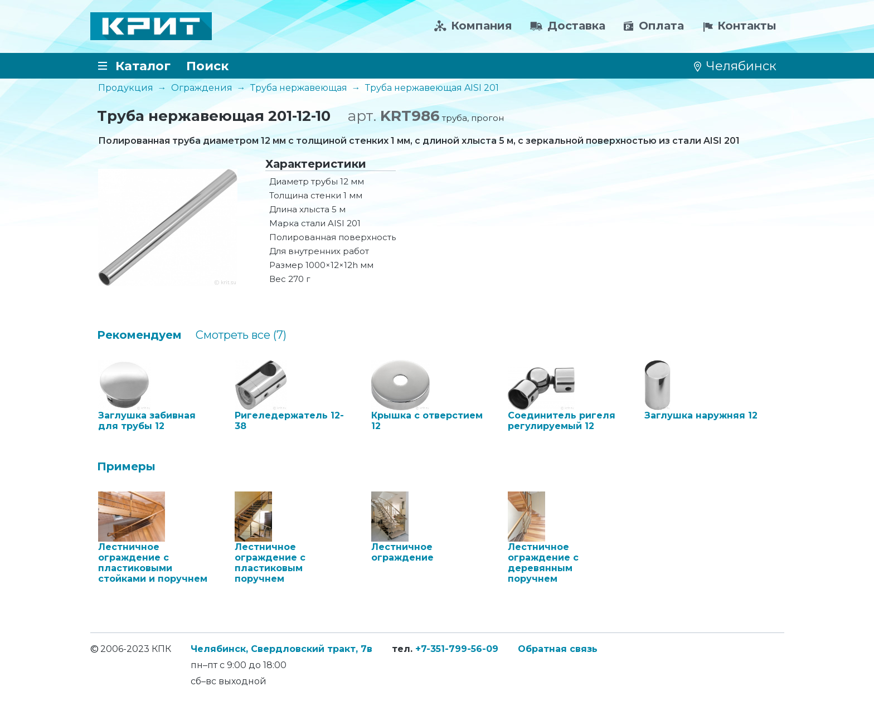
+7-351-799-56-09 (456, 649)
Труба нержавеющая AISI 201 (432, 87)
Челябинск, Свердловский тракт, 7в (281, 649)
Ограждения (201, 87)
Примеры (126, 466)
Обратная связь (558, 649)
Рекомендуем (139, 335)
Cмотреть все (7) (241, 335)
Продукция (125, 87)
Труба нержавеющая (298, 87)
